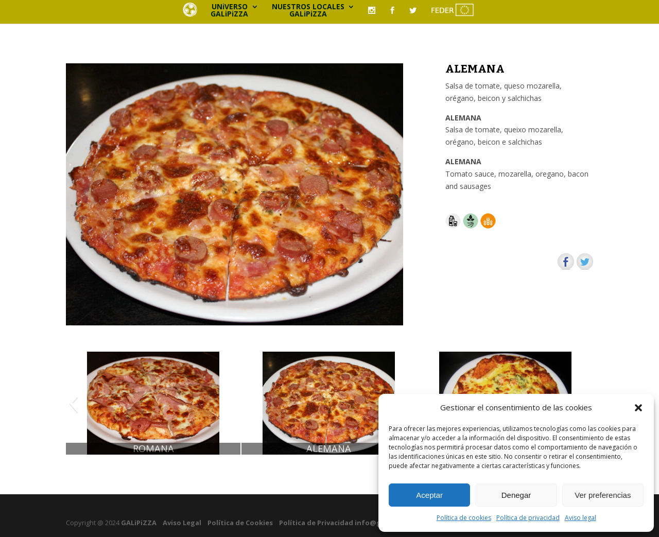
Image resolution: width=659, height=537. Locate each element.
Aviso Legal (182, 522)
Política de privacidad (528, 517)
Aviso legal (580, 517)
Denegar (516, 495)
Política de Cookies (240, 522)
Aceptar (429, 495)
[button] (638, 408)
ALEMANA (328, 449)
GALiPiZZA (138, 522)
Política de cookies (464, 517)
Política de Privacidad (316, 522)
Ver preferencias (603, 495)
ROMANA (153, 449)
